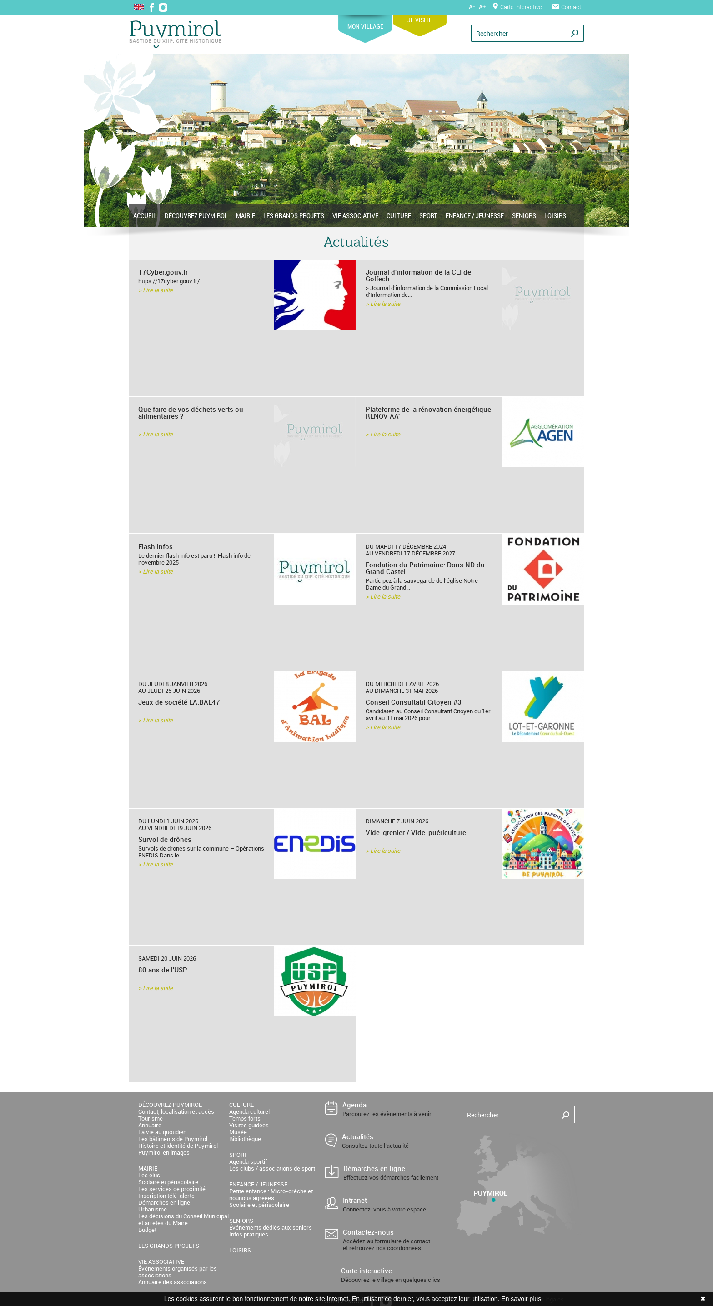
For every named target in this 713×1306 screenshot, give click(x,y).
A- (472, 7)
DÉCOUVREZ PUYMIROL (196, 215)
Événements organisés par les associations (177, 1271)
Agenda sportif (248, 1161)
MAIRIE (245, 215)
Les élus (149, 1175)
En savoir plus (521, 1298)
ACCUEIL (144, 215)
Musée (238, 1132)
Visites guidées (249, 1125)
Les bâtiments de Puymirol (172, 1139)
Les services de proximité (172, 1189)
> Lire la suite (155, 290)
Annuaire (149, 1125)
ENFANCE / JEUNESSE (475, 215)
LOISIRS (555, 215)
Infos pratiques (248, 1234)
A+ (482, 7)
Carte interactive (517, 7)
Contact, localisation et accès (176, 1111)
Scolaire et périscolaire (168, 1182)
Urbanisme (152, 1209)
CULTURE (399, 215)
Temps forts (245, 1118)
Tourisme (150, 1118)
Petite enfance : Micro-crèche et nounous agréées (271, 1194)
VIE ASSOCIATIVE (355, 215)
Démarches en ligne (164, 1202)
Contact (566, 7)
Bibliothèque (245, 1139)
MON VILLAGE (365, 22)
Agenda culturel (249, 1111)
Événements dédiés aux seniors (270, 1227)
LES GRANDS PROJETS (293, 215)
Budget (147, 1230)
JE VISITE (420, 16)
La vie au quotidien (162, 1132)
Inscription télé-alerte (166, 1195)
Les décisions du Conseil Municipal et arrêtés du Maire (183, 1219)
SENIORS (524, 215)
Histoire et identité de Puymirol (178, 1145)
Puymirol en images (164, 1152)
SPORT (428, 215)
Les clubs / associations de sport (272, 1168)
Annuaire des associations (172, 1282)
